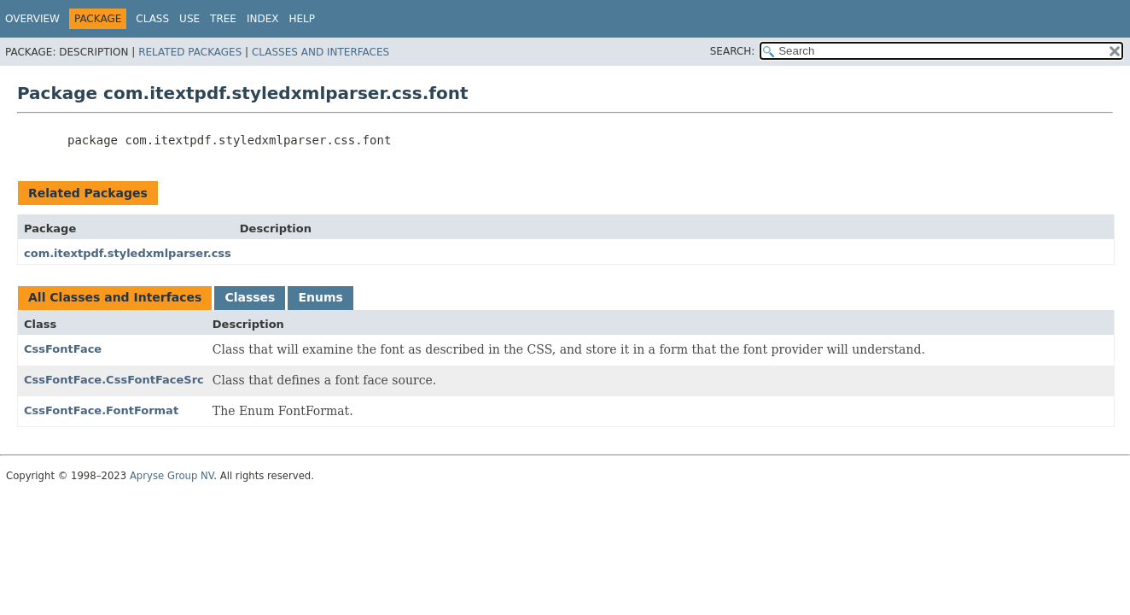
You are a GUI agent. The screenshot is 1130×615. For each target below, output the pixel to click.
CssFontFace (63, 349)
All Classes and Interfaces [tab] (114, 297)
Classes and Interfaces (320, 52)
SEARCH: (732, 51)
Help (301, 19)
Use (189, 19)
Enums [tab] (320, 297)
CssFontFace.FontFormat (101, 410)
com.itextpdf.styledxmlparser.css (127, 253)
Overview (32, 19)
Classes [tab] (249, 297)
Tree (223, 19)
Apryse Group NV (171, 476)
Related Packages (190, 52)
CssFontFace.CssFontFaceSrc (114, 379)
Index (263, 19)
